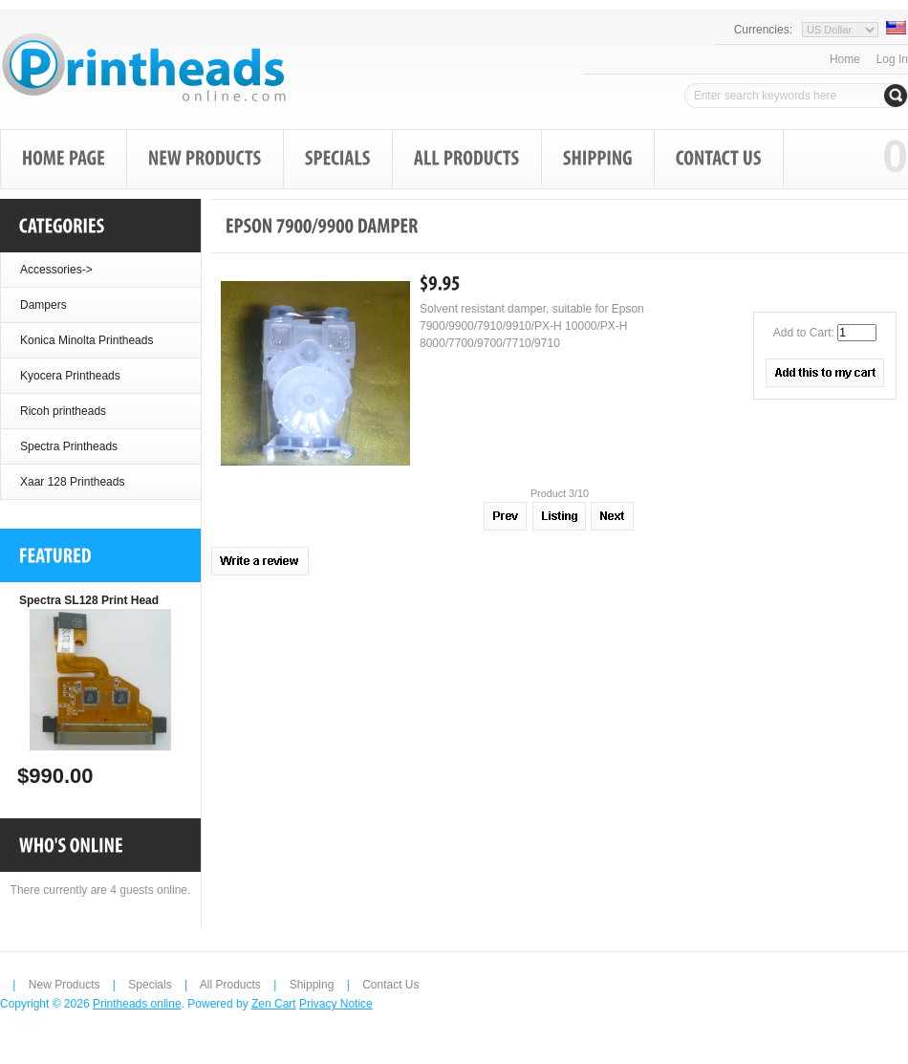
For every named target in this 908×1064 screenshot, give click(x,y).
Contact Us (390, 984)
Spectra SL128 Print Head (89, 600)
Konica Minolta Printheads (86, 340)
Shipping (312, 984)
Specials (149, 984)
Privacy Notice (336, 1003)
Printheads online (137, 1003)
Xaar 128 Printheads (72, 482)
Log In (892, 59)
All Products (230, 984)
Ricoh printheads (63, 411)
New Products (64, 984)
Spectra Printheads (69, 446)
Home (845, 59)
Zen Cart (273, 1003)
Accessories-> (56, 269)
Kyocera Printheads (70, 375)
